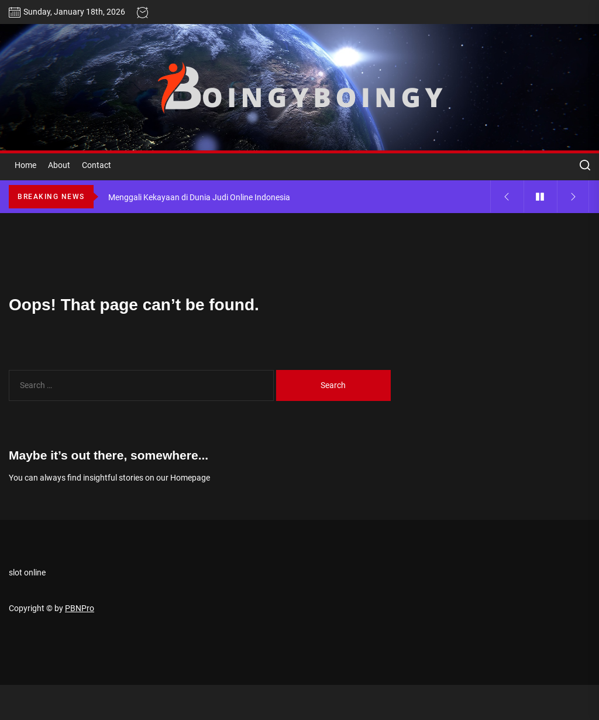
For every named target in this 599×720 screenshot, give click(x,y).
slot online (27, 572)
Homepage (190, 477)
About (59, 165)
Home (25, 165)
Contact (96, 165)
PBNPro (79, 608)
